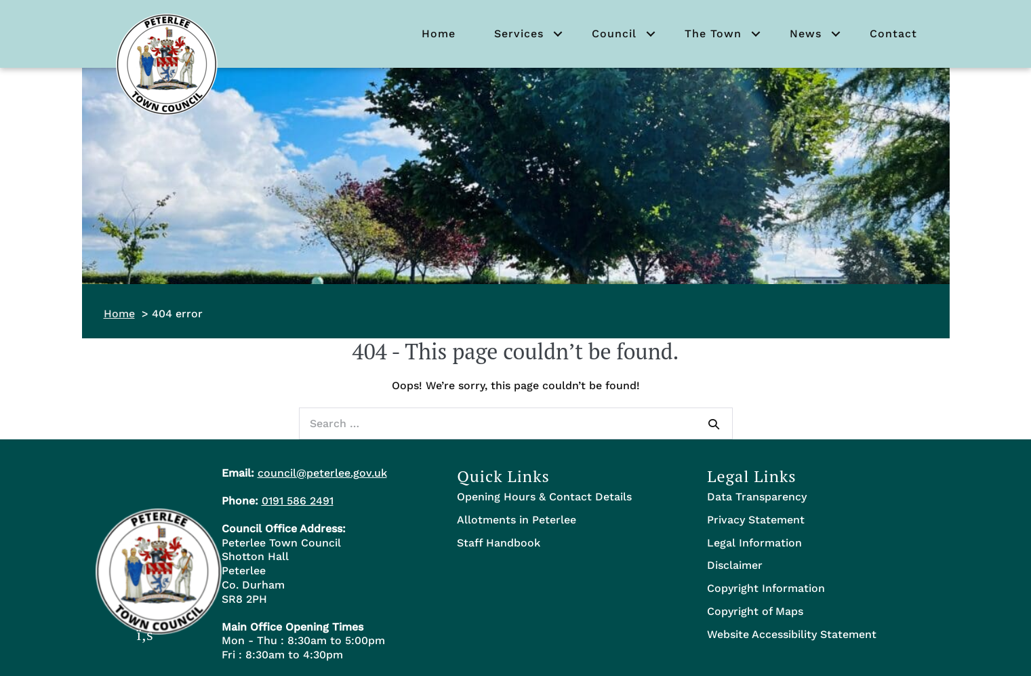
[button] (558, 34)
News (806, 33)
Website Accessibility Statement (791, 634)
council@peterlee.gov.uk (322, 472)
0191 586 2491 (297, 500)
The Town (713, 33)
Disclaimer (735, 565)
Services (519, 33)
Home (439, 33)
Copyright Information (766, 588)
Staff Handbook (498, 542)
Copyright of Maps (755, 611)
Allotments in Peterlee (516, 519)
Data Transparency (757, 496)
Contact (893, 33)
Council (614, 33)
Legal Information (754, 542)
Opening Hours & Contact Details (544, 496)
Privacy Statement (756, 519)
